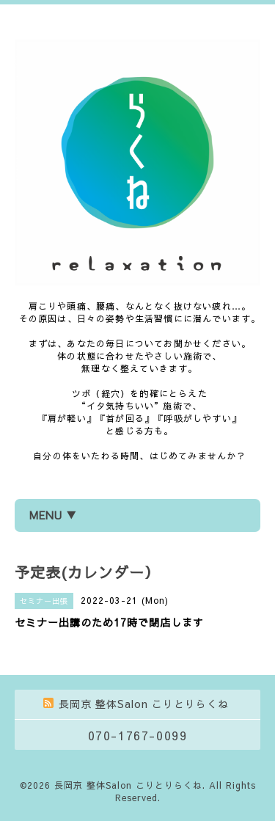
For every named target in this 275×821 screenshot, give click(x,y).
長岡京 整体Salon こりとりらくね (128, 785)
